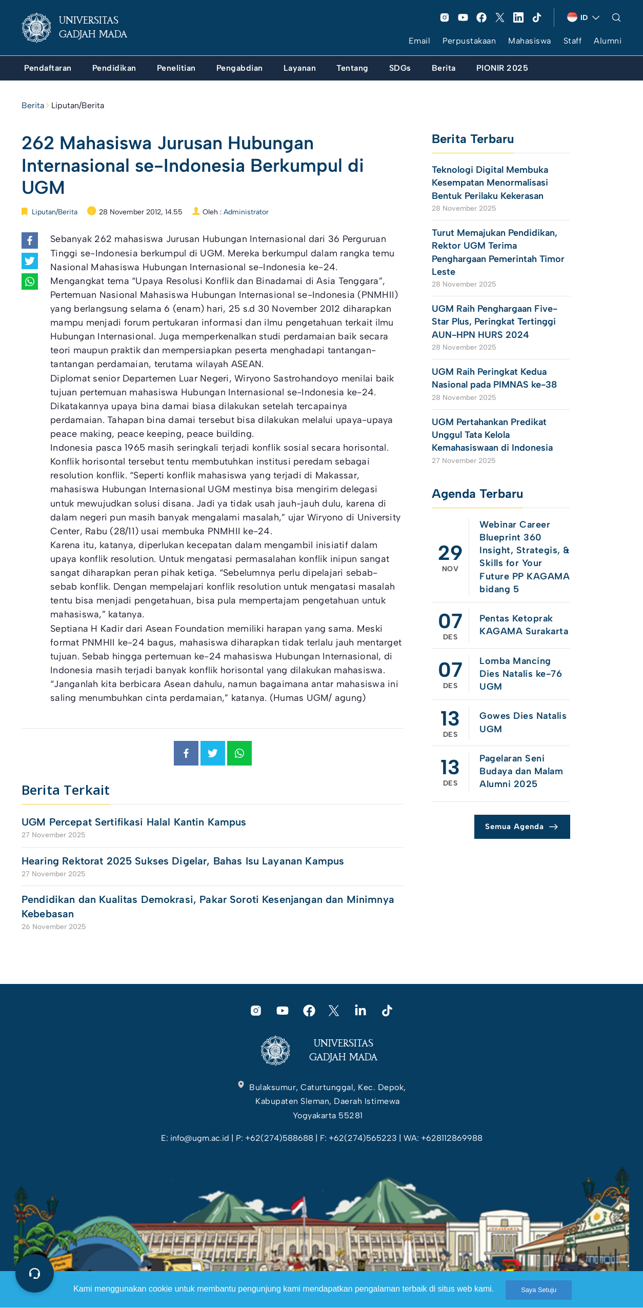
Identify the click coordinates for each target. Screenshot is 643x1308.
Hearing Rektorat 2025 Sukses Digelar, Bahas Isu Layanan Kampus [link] (183, 861)
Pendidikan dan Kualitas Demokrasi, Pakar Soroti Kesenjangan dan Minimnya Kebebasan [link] (208, 906)
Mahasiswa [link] (529, 41)
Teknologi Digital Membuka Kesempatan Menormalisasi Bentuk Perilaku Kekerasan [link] (490, 182)
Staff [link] (573, 41)
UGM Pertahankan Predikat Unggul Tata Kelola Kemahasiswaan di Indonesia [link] (492, 434)
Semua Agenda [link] (514, 826)
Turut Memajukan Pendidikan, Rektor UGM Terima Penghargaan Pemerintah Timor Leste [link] (498, 252)
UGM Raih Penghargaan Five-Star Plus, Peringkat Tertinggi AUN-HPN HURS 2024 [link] (494, 321)
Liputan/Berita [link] (77, 105)
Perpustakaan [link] (469, 41)
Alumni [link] (607, 41)
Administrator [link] (246, 212)
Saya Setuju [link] (538, 1290)
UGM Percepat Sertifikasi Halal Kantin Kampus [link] (134, 822)
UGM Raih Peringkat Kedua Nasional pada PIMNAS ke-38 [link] (494, 378)
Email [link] (420, 41)
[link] (83, 27)
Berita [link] (33, 105)
